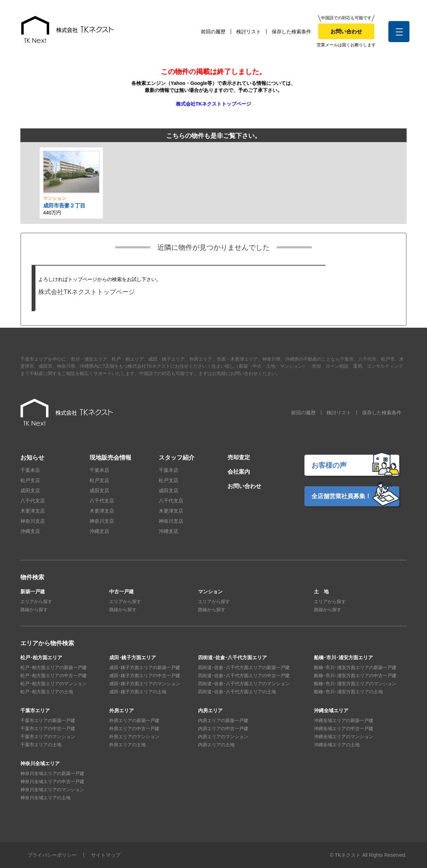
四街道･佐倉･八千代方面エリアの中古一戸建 (244, 675)
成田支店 (30, 490)
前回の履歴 (213, 31)
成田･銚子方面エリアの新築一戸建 (144, 667)
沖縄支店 (30, 531)
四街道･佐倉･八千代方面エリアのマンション (244, 683)
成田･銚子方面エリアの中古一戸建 (144, 675)
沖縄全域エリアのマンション (343, 736)
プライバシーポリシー (52, 855)
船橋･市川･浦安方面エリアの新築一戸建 (355, 667)
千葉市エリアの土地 (40, 744)
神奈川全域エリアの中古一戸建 (52, 781)
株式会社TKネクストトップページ (213, 104)
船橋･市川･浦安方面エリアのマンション (355, 683)
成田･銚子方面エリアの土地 (137, 691)
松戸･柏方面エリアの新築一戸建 (53, 667)
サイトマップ (105, 855)
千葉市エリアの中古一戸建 (47, 728)
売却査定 (239, 457)
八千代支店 (32, 500)
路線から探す (34, 609)
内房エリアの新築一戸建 (223, 720)
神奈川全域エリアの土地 (45, 797)
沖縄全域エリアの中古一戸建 (343, 728)
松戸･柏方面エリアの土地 (46, 691)
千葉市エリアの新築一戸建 (47, 720)
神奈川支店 (32, 521)
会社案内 (239, 472)
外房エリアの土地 (127, 744)
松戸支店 (30, 480)
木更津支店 (32, 511)
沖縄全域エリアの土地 (337, 744)
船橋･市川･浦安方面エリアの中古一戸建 (355, 675)
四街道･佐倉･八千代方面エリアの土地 (237, 691)
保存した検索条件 (291, 31)
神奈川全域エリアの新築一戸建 (52, 773)
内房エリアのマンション (223, 736)
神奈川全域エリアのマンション (52, 789)
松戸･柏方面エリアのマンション (53, 683)
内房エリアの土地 (216, 744)
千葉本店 (30, 470)
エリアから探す (36, 601)
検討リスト (248, 31)
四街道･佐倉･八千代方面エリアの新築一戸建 (244, 667)
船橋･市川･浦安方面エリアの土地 (348, 691)
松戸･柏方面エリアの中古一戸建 (53, 675)
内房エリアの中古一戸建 (223, 728)
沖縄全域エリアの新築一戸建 (343, 720)
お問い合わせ (346, 31)
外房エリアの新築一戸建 (134, 720)
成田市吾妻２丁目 (64, 205)
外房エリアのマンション (134, 736)
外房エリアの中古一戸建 (134, 728)
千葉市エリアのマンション (47, 736)
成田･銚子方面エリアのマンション (144, 683)
